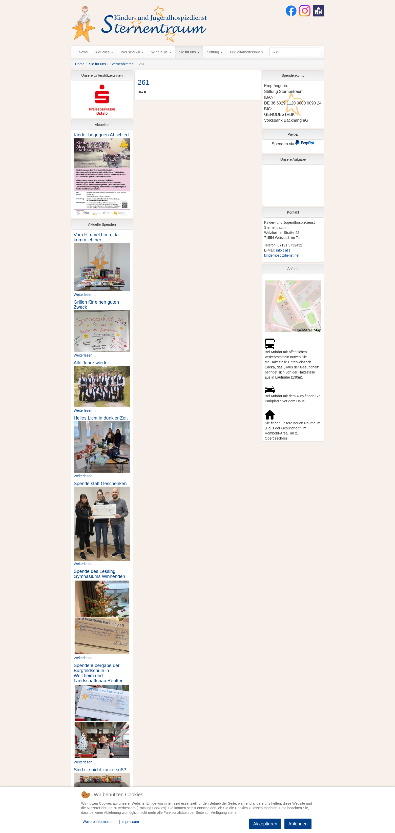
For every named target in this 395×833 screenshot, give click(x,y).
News (83, 52)
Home (80, 64)
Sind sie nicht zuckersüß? (100, 769)
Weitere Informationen (100, 822)
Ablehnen (297, 823)
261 (144, 82)
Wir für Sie (161, 52)
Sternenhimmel (122, 64)
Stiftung (214, 52)
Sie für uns (189, 52)
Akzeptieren (265, 823)
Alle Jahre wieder (91, 362)
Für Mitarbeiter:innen (246, 52)
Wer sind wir (132, 52)
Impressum (130, 822)
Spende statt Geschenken (100, 483)
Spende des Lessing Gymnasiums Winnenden (99, 574)
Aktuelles (104, 52)
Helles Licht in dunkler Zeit (101, 418)
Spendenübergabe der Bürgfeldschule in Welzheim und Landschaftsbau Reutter (98, 673)
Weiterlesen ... (85, 295)
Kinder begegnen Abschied (101, 134)
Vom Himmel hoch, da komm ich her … (96, 237)
